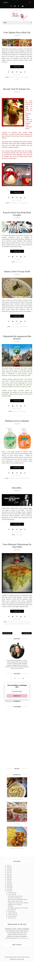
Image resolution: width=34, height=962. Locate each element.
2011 (8, 891)
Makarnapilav (13, 624)
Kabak (22, 931)
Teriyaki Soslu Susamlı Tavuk (17, 848)
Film (20, 411)
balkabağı (12, 931)
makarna (7, 624)
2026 (8, 866)
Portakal (13, 933)
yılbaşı (26, 203)
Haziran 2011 (11, 916)
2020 (8, 876)
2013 (8, 887)
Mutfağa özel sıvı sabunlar (17, 421)
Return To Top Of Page (17, 959)
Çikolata (25, 929)
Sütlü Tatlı (23, 933)
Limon (19, 929)
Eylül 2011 (11, 911)
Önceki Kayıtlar (26, 633)
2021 (8, 874)
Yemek (17, 79)
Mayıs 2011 (11, 918)
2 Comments (16, 74)
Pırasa (24, 938)
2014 (8, 886)
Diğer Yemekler (19, 622)
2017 (8, 881)
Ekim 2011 (11, 909)
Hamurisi (17, 77)
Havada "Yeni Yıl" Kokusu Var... (17, 89)
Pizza (22, 77)
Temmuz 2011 (12, 914)
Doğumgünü (13, 938)
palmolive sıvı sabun (15, 478)
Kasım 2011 (11, 894)
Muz (7, 931)
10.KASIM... (17, 488)
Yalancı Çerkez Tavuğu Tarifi (17, 271)
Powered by (13, 701)
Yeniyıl (22, 203)
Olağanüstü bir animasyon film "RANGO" (17, 337)
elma (24, 934)
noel (18, 203)
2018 (8, 879)
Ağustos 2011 (12, 913)
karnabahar (23, 936)
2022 (8, 872)
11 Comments (16, 475)
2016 (8, 882)
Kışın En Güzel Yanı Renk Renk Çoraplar (17, 213)
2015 (8, 884)
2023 (8, 871)
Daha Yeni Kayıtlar (7, 633)
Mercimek (20, 934)
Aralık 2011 (11, 893)
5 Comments (16, 619)
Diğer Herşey (13, 203)
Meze (13, 326)
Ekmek (15, 934)
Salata (16, 326)
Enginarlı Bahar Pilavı (17, 799)
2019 (8, 877)
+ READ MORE (17, 66)
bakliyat (10, 934)
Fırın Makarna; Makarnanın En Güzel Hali (17, 545)
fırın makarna (27, 622)
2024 (8, 869)
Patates (8, 929)
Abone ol (17, 696)
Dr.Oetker (12, 77)
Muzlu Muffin (17, 824)
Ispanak (17, 931)
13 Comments (16, 324)
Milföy (21, 938)
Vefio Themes (26, 957)
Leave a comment (16, 200)
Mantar (26, 931)
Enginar (18, 938)
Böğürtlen (10, 936)
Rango (24, 411)
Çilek (14, 929)
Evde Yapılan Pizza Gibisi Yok (17, 32)
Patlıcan (7, 938)
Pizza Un (26, 77)
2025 (8, 867)
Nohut (27, 938)
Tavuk (20, 326)
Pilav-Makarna (21, 624)
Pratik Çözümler (25, 478)
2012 (8, 889)
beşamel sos (11, 622)
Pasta (18, 933)
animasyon (15, 411)
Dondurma (17, 936)
